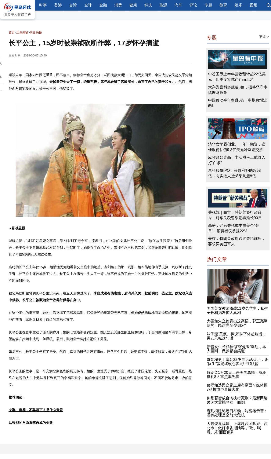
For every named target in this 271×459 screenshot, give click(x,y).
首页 (12, 32)
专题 (208, 5)
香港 (58, 5)
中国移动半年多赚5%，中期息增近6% (237, 103)
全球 (88, 5)
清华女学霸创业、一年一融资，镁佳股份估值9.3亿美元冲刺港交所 (236, 147)
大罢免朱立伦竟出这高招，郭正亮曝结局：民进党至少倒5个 (237, 323)
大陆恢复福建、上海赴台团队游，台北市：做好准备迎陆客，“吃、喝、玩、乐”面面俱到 (237, 428)
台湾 (73, 5)
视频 (253, 5)
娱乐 (238, 5)
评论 (193, 5)
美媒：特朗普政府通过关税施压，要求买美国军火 (236, 241)
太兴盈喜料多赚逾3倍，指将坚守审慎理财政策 (237, 90)
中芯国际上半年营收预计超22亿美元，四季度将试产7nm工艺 (237, 77)
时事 (43, 5)
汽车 (178, 5)
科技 (148, 5)
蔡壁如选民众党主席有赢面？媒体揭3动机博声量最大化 (237, 387)
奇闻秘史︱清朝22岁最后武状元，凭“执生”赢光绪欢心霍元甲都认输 (237, 361)
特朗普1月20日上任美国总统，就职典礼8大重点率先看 (236, 374)
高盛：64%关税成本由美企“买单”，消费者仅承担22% (233, 228)
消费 (118, 5)
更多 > (264, 36)
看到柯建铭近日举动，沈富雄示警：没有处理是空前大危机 (237, 413)
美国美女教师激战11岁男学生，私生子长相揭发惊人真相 (237, 310)
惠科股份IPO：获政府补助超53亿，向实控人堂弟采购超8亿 (234, 173)
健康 (133, 5)
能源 (163, 5)
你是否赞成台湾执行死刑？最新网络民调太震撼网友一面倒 (237, 400)
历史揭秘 (22, 32)
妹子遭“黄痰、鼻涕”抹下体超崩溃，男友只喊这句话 (236, 336)
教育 (223, 5)
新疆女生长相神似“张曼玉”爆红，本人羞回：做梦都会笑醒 (236, 349)
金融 (103, 5)
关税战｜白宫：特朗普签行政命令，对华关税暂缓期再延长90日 (235, 215)
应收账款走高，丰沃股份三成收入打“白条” (236, 160)
